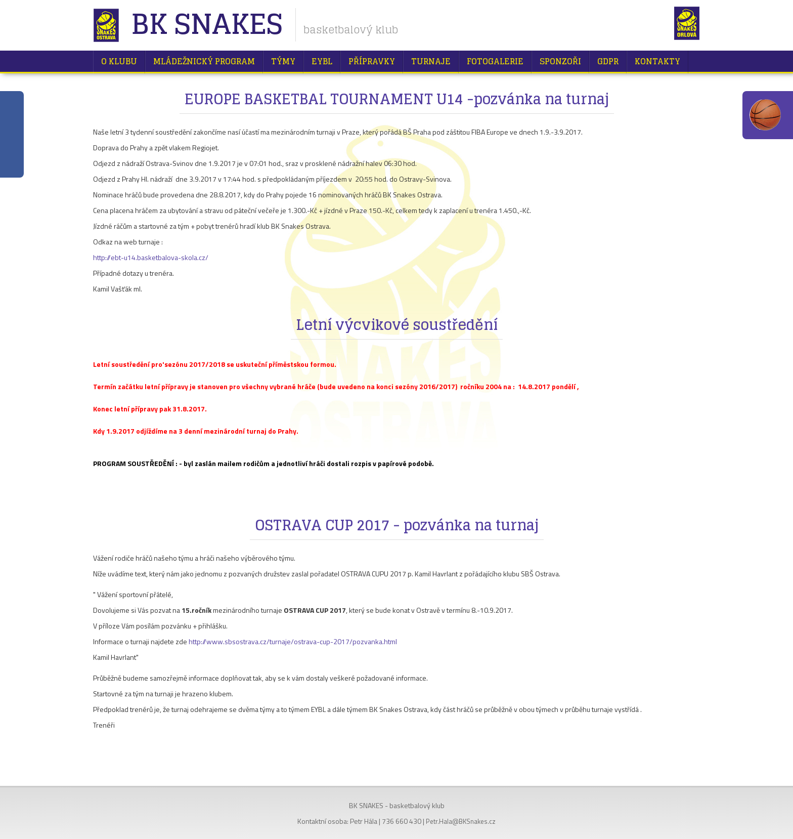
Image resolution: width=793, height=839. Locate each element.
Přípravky (371, 61)
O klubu (119, 61)
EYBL (322, 61)
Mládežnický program (204, 61)
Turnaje (431, 61)
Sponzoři (560, 61)
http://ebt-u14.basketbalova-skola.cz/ (150, 257)
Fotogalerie (495, 61)
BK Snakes (206, 25)
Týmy (283, 61)
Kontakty (657, 61)
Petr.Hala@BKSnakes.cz (461, 821)
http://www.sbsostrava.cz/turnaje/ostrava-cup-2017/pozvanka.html (293, 641)
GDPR (608, 61)
